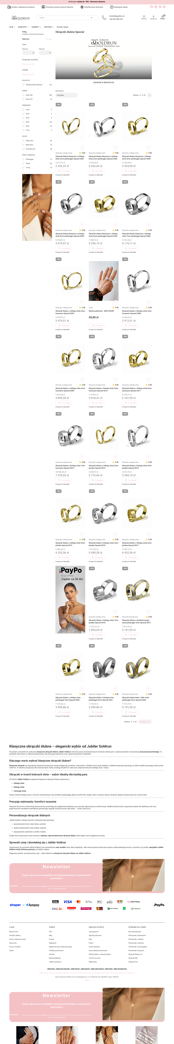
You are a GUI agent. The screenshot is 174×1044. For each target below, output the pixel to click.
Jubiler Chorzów (75, 969)
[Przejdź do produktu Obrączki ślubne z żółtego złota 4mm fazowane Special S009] (70, 358)
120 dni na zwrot (94, 958)
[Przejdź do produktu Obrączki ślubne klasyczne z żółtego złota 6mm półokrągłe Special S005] (104, 203)
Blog (50, 935)
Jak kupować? (94, 932)
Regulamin (44, 886)
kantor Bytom (131, 972)
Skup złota (13, 943)
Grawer (51, 939)
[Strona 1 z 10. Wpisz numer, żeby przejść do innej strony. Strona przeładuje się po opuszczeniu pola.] (140, 95)
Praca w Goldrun (15, 947)
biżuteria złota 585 (88, 972)
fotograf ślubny (109, 972)
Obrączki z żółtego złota (63, 153)
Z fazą (28, 167)
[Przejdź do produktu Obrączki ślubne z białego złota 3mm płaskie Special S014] (137, 435)
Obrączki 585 (133, 958)
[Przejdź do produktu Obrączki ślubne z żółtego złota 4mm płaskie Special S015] (70, 513)
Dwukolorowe (30, 149)
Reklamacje (93, 962)
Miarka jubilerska (55, 958)
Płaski (28, 163)
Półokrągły (29, 159)
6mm (27, 126)
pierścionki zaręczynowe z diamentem (59, 972)
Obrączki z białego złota (97, 153)
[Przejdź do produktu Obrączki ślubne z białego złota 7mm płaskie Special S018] (104, 590)
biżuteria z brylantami (77, 972)
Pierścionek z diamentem (137, 935)
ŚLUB (91, 307)
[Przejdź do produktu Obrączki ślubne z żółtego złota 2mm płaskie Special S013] (104, 435)
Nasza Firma (13, 932)
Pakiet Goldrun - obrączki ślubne (100, 954)
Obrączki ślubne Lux (135, 954)
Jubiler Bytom (51, 969)
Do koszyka (64, 171)
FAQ (50, 932)
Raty (90, 939)
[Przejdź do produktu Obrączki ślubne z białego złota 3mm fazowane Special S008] (137, 281)
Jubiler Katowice (85, 969)
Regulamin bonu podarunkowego (60, 947)
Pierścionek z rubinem (136, 939)
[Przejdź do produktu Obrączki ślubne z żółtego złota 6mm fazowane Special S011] (137, 358)
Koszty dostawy (94, 947)
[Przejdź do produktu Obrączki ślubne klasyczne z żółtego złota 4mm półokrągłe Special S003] (137, 126)
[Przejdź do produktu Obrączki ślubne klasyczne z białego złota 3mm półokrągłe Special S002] (104, 126)
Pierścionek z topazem (136, 950)
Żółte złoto (29, 141)
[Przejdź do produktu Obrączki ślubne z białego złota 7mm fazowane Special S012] (70, 435)
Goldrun (87, 980)
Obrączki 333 (133, 962)
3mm (27, 114)
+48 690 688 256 (116, 19)
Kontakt (52, 954)
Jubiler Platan (109, 969)
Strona (135, 95)
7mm (27, 130)
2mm (27, 109)
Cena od (25, 49)
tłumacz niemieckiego (120, 972)
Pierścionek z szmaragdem (138, 947)
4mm (27, 118)
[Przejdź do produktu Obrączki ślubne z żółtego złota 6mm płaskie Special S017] (137, 513)
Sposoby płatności (95, 935)
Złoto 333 (29, 99)
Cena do (41, 49)
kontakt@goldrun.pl (117, 16)
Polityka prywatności (56, 950)
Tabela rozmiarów (55, 962)
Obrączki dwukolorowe (130, 617)
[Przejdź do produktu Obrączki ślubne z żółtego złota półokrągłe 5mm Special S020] (70, 667)
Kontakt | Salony (15, 935)
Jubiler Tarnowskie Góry (120, 969)
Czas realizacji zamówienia (98, 950)
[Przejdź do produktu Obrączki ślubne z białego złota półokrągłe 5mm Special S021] (104, 667)
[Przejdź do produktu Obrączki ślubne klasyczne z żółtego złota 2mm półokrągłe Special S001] (70, 126)
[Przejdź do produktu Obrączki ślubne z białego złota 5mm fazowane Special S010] (104, 358)
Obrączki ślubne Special (34, 85)
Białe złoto (29, 145)
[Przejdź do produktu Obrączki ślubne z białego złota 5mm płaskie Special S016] (104, 513)
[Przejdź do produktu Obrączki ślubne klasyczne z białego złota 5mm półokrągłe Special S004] (70, 203)
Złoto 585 (29, 95)
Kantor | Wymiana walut (17, 939)
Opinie (11, 950)
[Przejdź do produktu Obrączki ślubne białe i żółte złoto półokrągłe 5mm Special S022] (137, 667)
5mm (27, 122)
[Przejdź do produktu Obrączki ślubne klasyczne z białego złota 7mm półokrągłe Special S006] (137, 203)
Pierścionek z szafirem (136, 943)
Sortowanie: (59, 91)
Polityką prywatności (59, 888)
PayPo (91, 943)
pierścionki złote (99, 972)
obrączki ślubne (43, 972)
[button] (96, 18)
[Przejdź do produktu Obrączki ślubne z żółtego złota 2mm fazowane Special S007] (70, 281)
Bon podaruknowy (135, 932)
